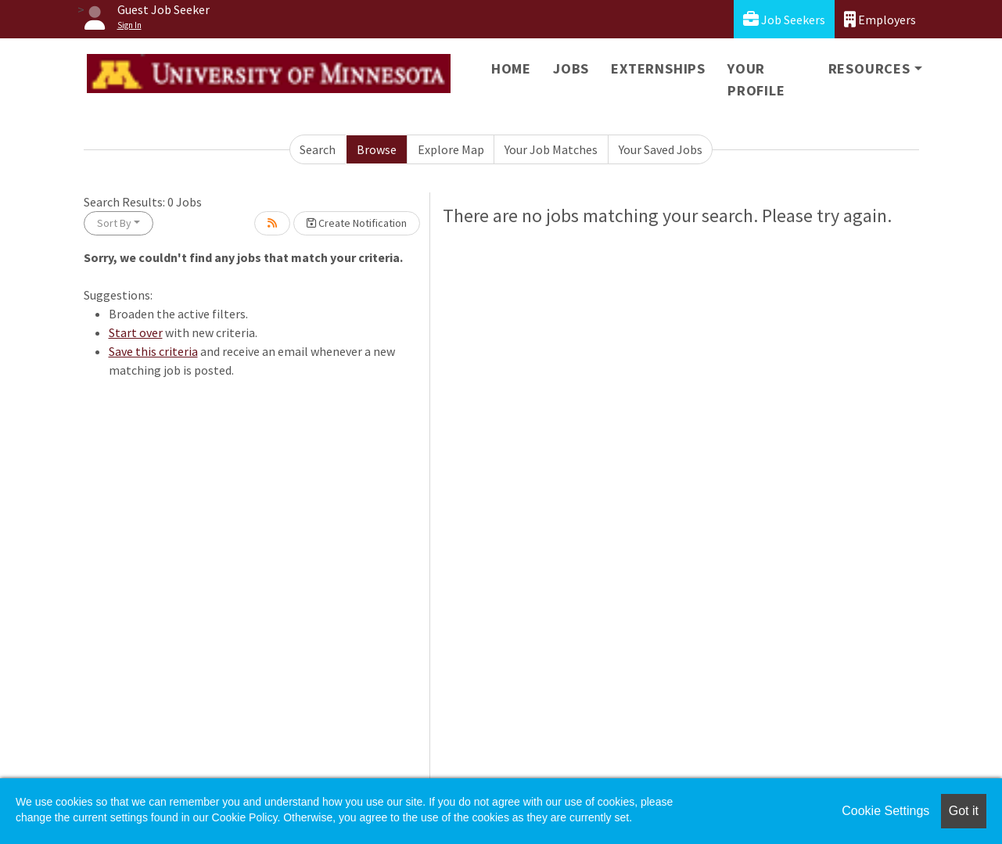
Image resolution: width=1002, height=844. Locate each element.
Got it (964, 810)
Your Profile (756, 79)
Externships (658, 68)
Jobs (571, 68)
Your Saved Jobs (660, 149)
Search (318, 149)
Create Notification (357, 223)
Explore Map (451, 149)
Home (511, 68)
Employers (880, 19)
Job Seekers (784, 19)
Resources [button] (869, 68)
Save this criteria (153, 351)
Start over (136, 332)
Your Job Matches (551, 149)
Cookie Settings (885, 810)
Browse (377, 149)
